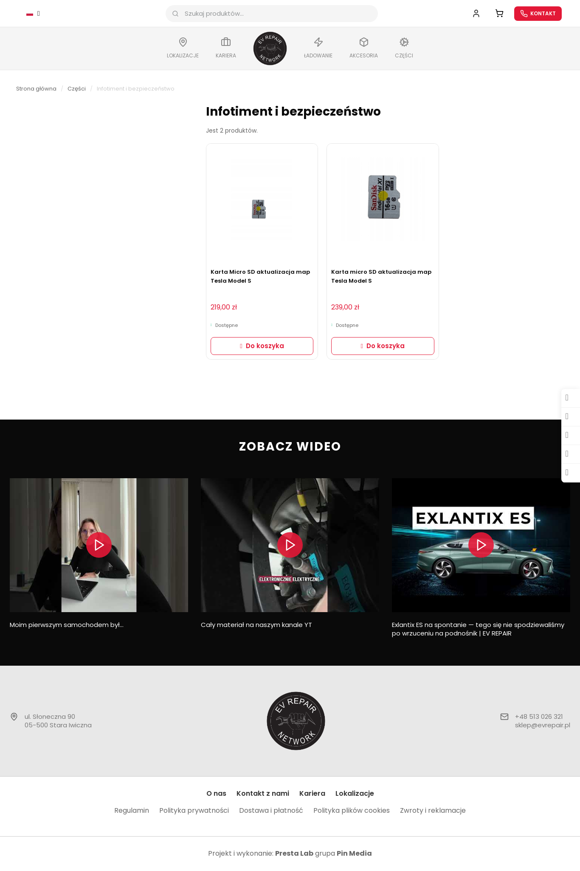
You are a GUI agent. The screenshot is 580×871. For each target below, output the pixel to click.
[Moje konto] (475, 13)
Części (77, 89)
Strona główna (36, 89)
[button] (262, 347)
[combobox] (274, 14)
